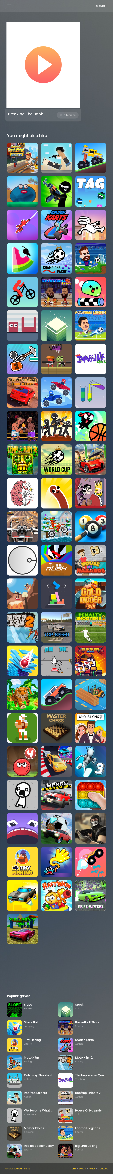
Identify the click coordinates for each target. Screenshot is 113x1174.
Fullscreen (67, 115)
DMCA (82, 1168)
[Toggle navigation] (9, 6)
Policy (92, 1168)
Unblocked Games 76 (17, 1168)
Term (73, 1168)
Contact (103, 1168)
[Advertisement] (56, 970)
